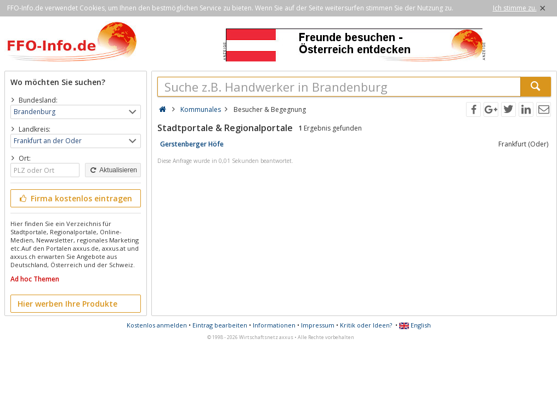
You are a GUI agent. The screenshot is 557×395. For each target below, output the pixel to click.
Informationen (274, 325)
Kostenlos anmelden (157, 325)
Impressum (317, 325)
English (415, 325)
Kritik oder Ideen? (366, 325)
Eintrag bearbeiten (219, 325)
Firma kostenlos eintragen (75, 198)
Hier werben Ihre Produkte (67, 303)
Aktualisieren (113, 170)
